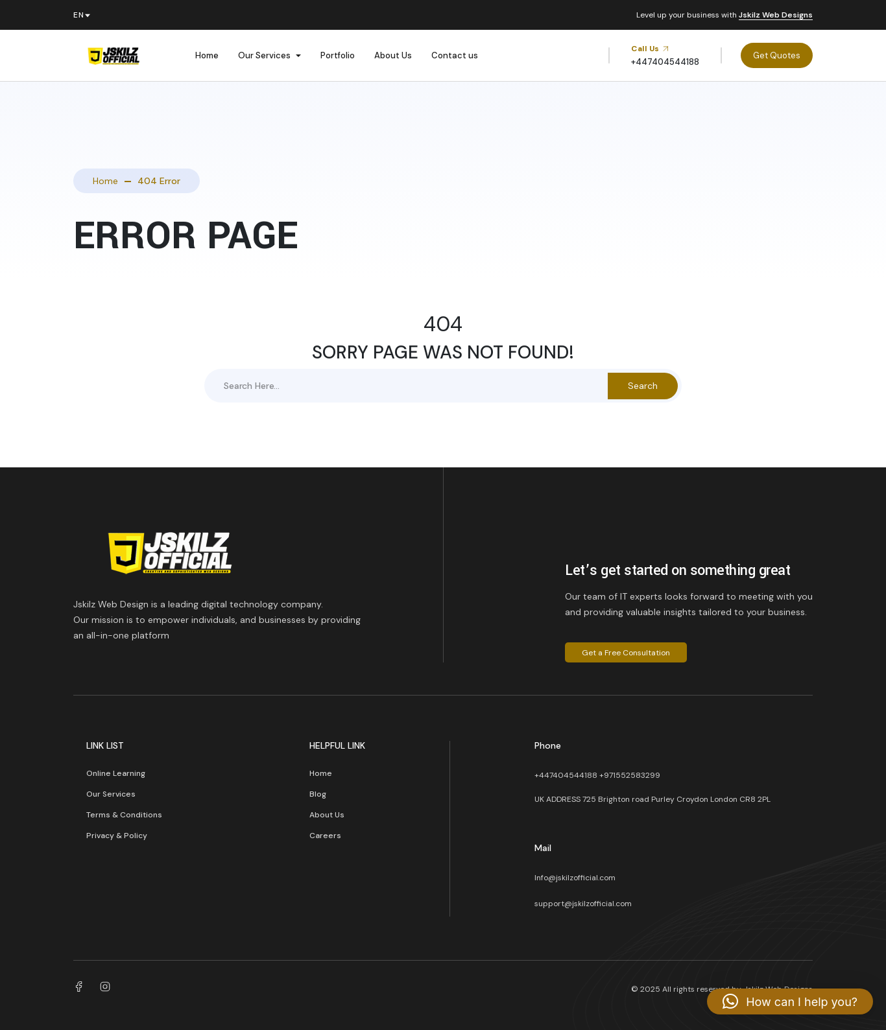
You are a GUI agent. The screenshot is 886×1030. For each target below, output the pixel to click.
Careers (325, 835)
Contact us (454, 55)
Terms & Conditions (124, 815)
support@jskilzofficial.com (583, 903)
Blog (317, 794)
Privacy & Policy (116, 835)
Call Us (650, 49)
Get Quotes (776, 55)
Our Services (264, 55)
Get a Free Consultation (626, 653)
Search (643, 386)
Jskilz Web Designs (776, 15)
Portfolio (337, 55)
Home (207, 55)
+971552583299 (629, 775)
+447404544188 (565, 775)
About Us (393, 55)
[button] (790, 1001)
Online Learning (115, 773)
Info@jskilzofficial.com (575, 877)
